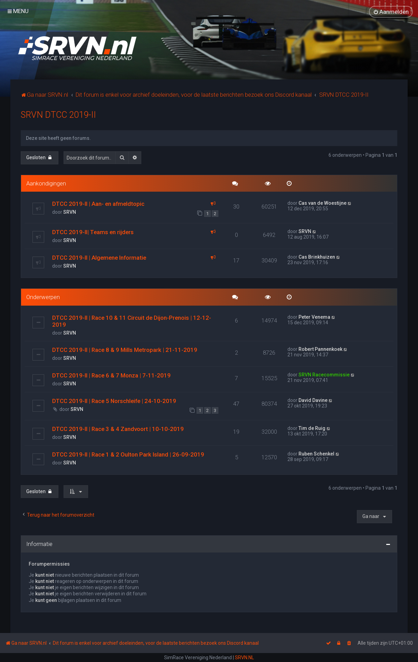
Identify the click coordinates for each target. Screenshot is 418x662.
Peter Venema (314, 316)
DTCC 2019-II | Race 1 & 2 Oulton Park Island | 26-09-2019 (128, 454)
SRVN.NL (244, 657)
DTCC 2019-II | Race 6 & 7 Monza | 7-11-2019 (111, 375)
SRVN (69, 212)
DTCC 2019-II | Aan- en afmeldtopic (98, 203)
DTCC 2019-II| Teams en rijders (93, 231)
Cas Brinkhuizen (316, 256)
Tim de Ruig (311, 428)
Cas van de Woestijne (322, 203)
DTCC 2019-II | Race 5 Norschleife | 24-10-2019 (114, 400)
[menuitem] (391, 12)
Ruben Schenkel (316, 453)
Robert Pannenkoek (320, 349)
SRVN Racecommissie (324, 374)
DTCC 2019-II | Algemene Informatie (99, 257)
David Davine (312, 400)
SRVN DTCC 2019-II (58, 114)
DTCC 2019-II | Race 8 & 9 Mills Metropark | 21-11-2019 (124, 349)
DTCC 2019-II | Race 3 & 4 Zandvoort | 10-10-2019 (118, 428)
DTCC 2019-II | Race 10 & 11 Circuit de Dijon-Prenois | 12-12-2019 (131, 321)
